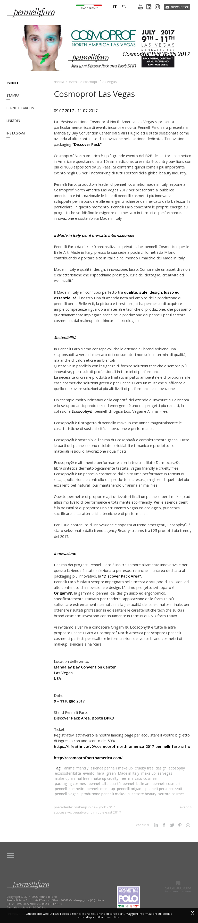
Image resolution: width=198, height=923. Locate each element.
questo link (111, 917)
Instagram (15, 134)
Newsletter (179, 6)
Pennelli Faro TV (20, 108)
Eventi (12, 82)
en (123, 6)
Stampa (12, 95)
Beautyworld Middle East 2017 (97, 812)
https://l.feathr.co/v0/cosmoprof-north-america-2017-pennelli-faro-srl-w (122, 746)
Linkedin (13, 121)
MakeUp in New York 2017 (94, 807)
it (114, 6)
